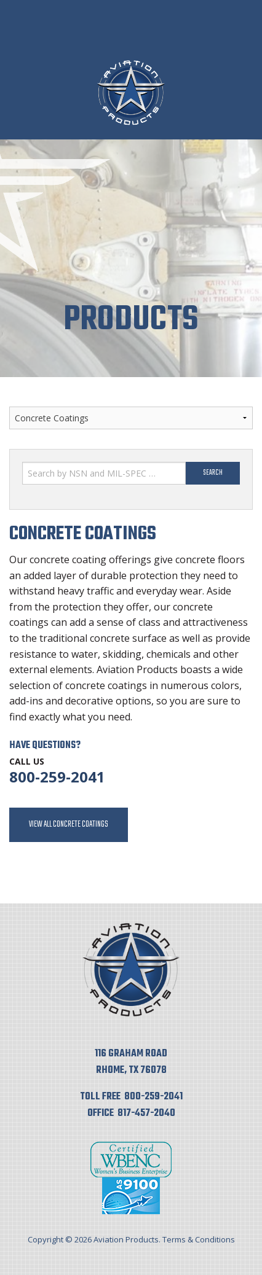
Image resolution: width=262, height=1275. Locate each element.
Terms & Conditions (198, 1239)
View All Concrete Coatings (68, 824)
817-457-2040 (146, 1113)
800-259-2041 (57, 776)
